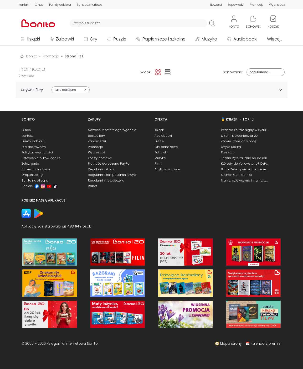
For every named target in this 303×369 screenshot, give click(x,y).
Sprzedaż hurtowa (89, 5)
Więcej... (274, 39)
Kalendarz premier (266, 343)
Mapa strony (231, 343)
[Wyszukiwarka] (138, 23)
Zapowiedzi (236, 5)
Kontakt (24, 5)
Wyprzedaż (277, 5)
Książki (33, 39)
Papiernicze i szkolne (163, 39)
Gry (93, 39)
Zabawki (65, 39)
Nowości (216, 5)
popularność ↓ (260, 72)
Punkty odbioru (60, 5)
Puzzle (119, 39)
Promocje (256, 5)
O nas (39, 5)
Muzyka (209, 39)
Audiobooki (245, 39)
